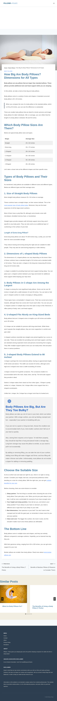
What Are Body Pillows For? (12, 606)
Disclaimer (6, 644)
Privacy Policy (7, 642)
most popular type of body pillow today (16, 205)
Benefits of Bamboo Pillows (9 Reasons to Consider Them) (42, 566)
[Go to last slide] (2, 599)
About (5, 640)
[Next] (54, 599)
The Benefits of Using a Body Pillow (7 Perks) (14, 566)
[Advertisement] (28, 17)
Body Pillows (8, 71)
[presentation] (13, 594)
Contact (5, 638)
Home (5, 635)
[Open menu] (53, 3)
